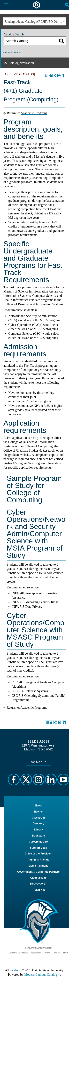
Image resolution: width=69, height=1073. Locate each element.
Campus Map (38, 877)
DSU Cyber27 (38, 883)
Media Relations (38, 865)
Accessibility (36, 953)
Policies (56, 953)
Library (38, 829)
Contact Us (38, 762)
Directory (38, 823)
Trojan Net (38, 889)
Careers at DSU (38, 841)
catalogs (15, 970)
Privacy (47, 953)
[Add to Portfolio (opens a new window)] (51, 75)
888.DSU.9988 (38, 741)
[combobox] (34, 21)
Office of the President (38, 853)
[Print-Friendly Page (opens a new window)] (59, 75)
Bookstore (38, 835)
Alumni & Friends (38, 859)
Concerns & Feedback (18, 953)
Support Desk (38, 847)
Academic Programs (34, 113)
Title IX (65, 953)
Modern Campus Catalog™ (42, 974)
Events (38, 811)
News (38, 805)
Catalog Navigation (21, 63)
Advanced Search (12, 52)
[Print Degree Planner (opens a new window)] (46, 75)
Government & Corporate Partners (38, 871)
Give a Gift (38, 817)
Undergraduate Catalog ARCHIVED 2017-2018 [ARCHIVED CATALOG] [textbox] (35, 21)
